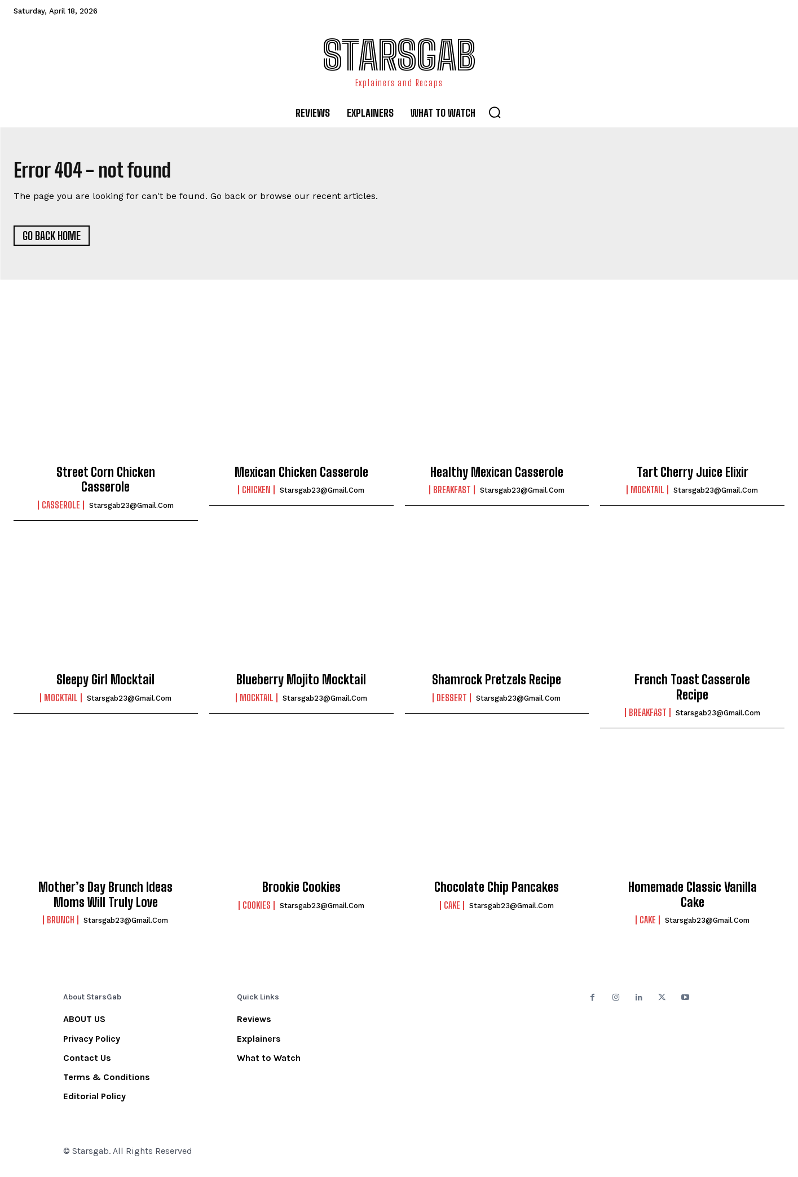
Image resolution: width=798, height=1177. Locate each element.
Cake (452, 909)
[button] (494, 112)
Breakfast (452, 494)
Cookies (257, 909)
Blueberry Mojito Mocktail (301, 684)
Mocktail (647, 494)
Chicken (256, 494)
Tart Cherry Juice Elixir (692, 477)
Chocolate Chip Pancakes (496, 892)
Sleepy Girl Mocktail (105, 684)
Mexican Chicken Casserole (301, 477)
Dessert (452, 702)
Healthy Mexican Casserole (496, 477)
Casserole (61, 509)
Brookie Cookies (301, 892)
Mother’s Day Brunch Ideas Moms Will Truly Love (105, 899)
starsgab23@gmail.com (131, 510)
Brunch (60, 925)
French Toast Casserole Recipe (692, 692)
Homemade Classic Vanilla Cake (692, 899)
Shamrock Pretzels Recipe (496, 684)
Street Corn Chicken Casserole (105, 484)
